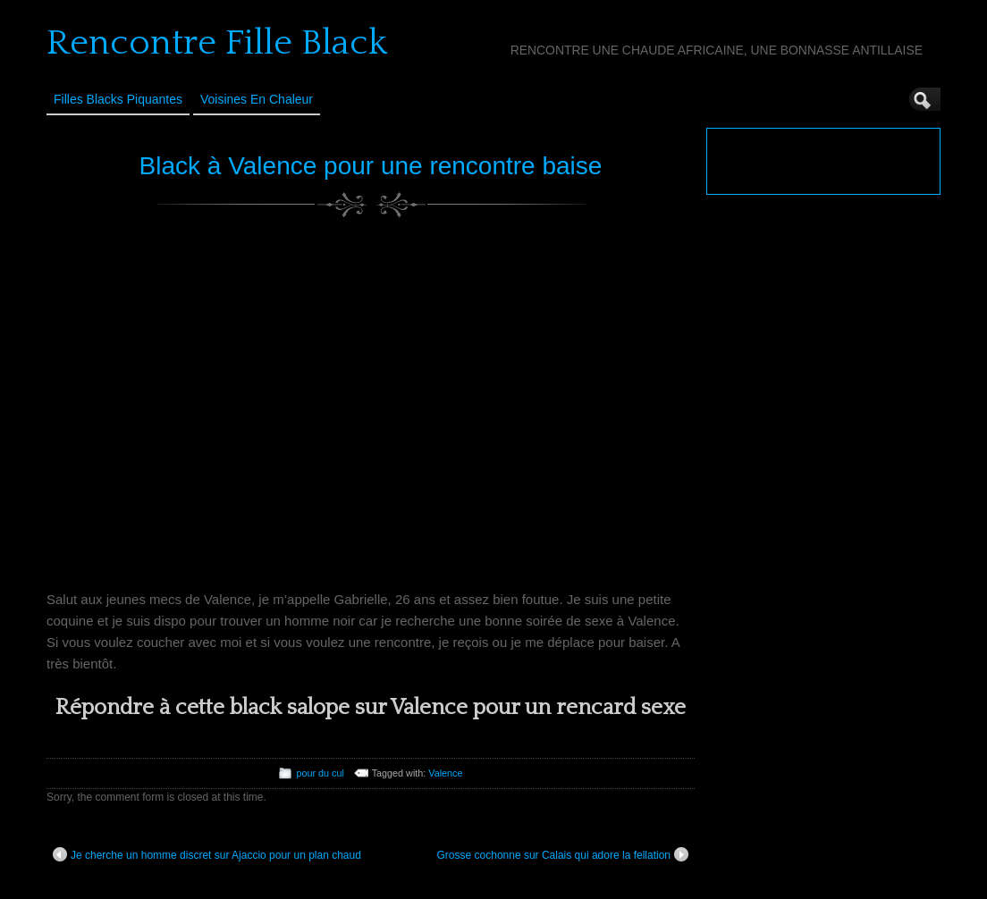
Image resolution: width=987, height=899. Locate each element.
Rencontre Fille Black (216, 43)
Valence (445, 773)
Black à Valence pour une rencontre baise (371, 166)
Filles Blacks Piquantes (118, 99)
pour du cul (319, 773)
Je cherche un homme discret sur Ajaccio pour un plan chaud (207, 854)
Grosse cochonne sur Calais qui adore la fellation (562, 854)
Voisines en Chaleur (256, 99)
